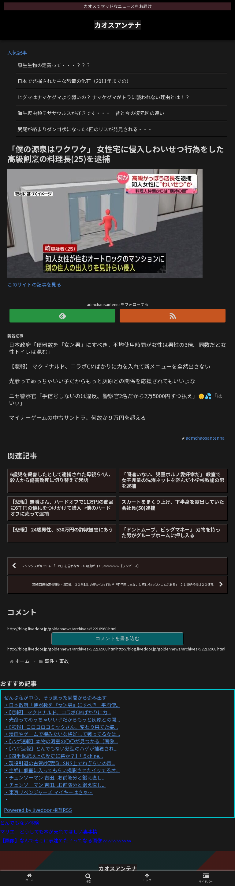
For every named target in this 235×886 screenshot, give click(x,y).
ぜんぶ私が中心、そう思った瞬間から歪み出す (55, 697)
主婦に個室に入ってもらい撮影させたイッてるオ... (64, 770)
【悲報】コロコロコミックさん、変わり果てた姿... (63, 726)
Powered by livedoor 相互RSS (38, 809)
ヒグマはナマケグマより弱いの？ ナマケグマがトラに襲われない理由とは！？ (103, 97)
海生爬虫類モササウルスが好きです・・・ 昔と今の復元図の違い (90, 113)
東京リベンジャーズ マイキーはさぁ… (51, 792)
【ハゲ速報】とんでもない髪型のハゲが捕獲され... (63, 748)
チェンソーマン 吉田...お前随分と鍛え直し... (57, 777)
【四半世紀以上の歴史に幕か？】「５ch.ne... (56, 755)
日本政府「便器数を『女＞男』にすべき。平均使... (64, 704)
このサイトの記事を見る (34, 284)
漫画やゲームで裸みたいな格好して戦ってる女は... (64, 733)
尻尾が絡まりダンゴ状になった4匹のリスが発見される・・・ (84, 129)
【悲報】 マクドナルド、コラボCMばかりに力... (60, 712)
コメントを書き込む (117, 638)
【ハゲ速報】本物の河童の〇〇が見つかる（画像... (63, 741)
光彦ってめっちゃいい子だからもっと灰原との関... (64, 719)
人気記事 (17, 52)
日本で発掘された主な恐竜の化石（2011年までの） (74, 81)
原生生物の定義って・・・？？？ (54, 65)
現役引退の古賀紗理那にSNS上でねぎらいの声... (62, 763)
